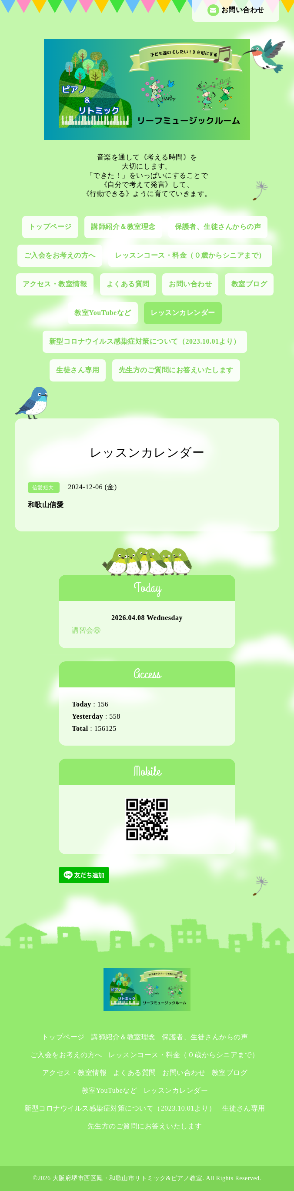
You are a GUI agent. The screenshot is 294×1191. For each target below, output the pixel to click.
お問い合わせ (235, 10)
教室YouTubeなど (102, 312)
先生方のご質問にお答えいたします (176, 370)
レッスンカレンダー (182, 312)
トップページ (50, 226)
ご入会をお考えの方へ (60, 255)
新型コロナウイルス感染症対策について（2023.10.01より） (145, 341)
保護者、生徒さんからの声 (218, 226)
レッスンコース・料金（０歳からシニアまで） (190, 255)
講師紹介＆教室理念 (123, 226)
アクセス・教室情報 (55, 284)
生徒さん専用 (77, 370)
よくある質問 (128, 284)
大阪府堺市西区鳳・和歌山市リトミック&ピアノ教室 (128, 1178)
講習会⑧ (86, 630)
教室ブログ (249, 284)
